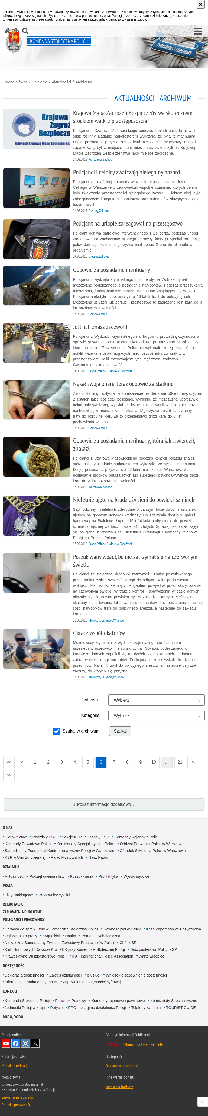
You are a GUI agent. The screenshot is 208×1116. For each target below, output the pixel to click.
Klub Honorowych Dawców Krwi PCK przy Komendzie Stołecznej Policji (65, 949)
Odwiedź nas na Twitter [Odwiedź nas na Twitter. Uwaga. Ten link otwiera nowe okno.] (35, 1043)
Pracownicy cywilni (54, 895)
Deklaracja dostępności (24, 975)
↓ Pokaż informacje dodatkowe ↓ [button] (104, 804)
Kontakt (10, 991)
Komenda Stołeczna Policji (27, 1000)
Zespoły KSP (98, 837)
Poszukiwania (81, 876)
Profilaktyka (108, 876)
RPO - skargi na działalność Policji (97, 1008)
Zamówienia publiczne (22, 912)
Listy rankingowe (19, 895)
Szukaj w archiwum (81, 731)
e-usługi (93, 975)
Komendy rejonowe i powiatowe (118, 1000)
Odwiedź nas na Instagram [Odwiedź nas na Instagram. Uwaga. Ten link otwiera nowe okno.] (25, 1043)
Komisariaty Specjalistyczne (173, 1000)
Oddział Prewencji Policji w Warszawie (152, 844)
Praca (8, 885)
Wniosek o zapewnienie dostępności (136, 975)
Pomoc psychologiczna (101, 936)
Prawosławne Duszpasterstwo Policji (35, 956)
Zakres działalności (65, 975)
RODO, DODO (13, 1017)
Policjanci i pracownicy (24, 919)
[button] (198, 31)
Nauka (70, 936)
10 (153, 762)
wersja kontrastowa (119, 1086)
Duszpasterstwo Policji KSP (153, 949)
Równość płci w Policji (122, 929)
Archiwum (83, 82)
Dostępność (13, 965)
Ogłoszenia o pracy (21, 936)
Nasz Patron (99, 857)
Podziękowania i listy (47, 876)
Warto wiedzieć (151, 956)
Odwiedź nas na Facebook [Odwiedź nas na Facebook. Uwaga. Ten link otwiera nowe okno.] (15, 1043)
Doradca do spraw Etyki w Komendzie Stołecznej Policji (51, 929)
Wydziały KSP (44, 837)
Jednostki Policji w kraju (25, 1008)
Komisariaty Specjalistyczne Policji (86, 844)
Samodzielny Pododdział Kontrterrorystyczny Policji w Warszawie (59, 850)
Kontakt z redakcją (15, 1065)
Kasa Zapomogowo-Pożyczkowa (173, 929)
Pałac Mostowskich (67, 857)
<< (7, 760)
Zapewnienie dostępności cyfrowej (92, 982)
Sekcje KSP (72, 837)
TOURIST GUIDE (181, 1008)
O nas (7, 827)
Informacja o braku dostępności (31, 982)
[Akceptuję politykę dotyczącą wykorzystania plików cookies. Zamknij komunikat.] (201, 4)
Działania (39, 82)
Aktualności (61, 82)
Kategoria (90, 715)
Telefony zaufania (146, 1008)
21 (180, 762)
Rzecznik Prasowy (70, 1000)
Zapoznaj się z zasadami (19, 1097)
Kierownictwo (16, 837)
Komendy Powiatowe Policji (28, 844)
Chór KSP (127, 943)
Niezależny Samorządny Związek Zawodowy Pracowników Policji (59, 943)
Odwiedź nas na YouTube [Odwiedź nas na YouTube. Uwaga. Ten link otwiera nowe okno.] (6, 1043)
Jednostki (90, 700)
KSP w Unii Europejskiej (25, 857)
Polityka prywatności (16, 1104)
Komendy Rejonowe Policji (137, 837)
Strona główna (15, 82)
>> (7, 773)
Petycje (56, 1008)
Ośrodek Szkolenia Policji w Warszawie (153, 850)
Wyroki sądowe (136, 876)
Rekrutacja (13, 904)
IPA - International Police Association (102, 956)
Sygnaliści (51, 936)
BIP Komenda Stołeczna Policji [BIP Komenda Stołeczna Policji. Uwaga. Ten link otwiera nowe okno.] (143, 1044)
